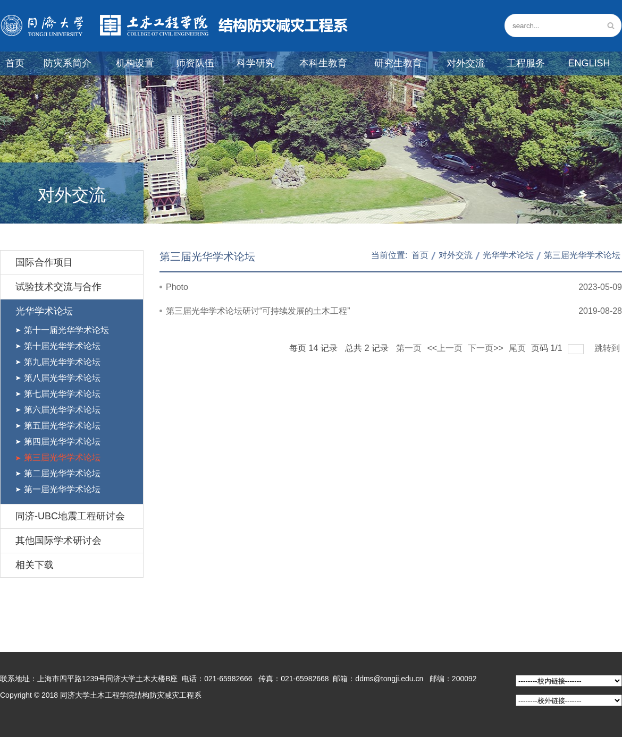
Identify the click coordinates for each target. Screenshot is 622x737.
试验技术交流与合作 (58, 286)
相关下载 (34, 565)
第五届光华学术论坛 (62, 425)
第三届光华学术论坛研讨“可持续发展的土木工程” (258, 310)
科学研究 (256, 63)
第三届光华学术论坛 (62, 457)
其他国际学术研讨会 (58, 540)
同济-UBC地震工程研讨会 (70, 516)
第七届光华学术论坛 (62, 393)
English (589, 63)
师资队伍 (195, 63)
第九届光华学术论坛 (62, 361)
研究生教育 (398, 63)
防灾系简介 (67, 63)
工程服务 (526, 63)
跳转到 (608, 348)
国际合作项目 (44, 262)
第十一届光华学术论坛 (66, 330)
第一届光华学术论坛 (62, 489)
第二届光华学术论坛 (62, 473)
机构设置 (135, 63)
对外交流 (466, 63)
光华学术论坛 (44, 311)
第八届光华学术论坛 (62, 377)
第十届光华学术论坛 (62, 345)
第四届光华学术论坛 (62, 441)
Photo (177, 287)
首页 (14, 63)
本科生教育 (323, 63)
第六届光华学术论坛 (62, 409)
